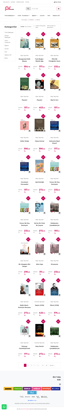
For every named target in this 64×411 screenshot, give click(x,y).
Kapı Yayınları (24, 55)
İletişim (13, 2)
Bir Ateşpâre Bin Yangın (24, 265)
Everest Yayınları (39, 301)
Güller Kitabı (24, 141)
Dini (49, 15)
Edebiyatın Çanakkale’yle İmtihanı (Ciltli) (54, 348)
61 (42, 365)
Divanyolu (54, 264)
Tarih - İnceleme (23, 15)
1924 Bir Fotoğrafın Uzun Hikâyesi (54, 60)
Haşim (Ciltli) (39, 305)
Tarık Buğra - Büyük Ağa (39, 60)
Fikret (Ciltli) (54, 305)
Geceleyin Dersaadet (24, 183)
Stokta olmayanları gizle (41, 26)
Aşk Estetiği (39, 182)
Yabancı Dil (56, 15)
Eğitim (34, 15)
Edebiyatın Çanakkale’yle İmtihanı (55, 224)
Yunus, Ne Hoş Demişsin (55, 183)
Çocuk (42, 15)
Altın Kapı (39, 264)
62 (46, 365)
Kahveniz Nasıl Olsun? (54, 142)
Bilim (6, 58)
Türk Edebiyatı (9, 15)
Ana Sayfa (6, 2)
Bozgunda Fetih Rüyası (24, 60)
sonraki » (52, 365)
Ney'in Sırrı (54, 100)
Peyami (24, 100)
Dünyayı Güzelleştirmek (24, 347)
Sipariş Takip (20, 2)
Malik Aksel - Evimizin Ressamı (24, 306)
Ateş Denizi (39, 346)
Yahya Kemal (39, 141)
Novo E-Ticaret (25, 409)
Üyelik (27, 2)
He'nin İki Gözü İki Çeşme (39, 224)
